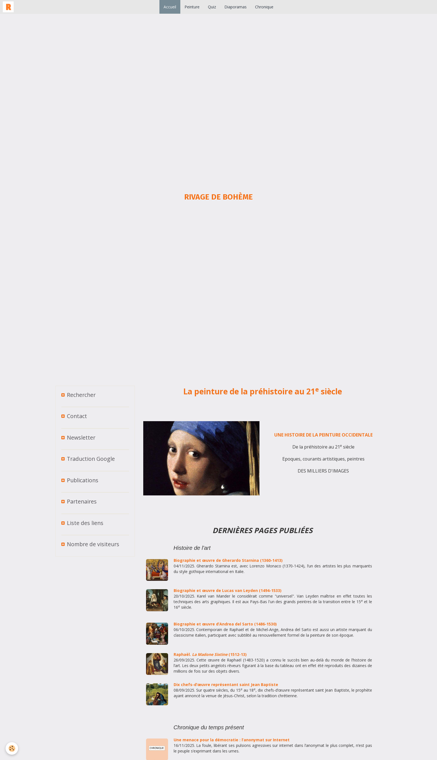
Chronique (264, 6)
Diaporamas (235, 6)
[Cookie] (12, 748)
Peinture (192, 6)
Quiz (212, 6)
